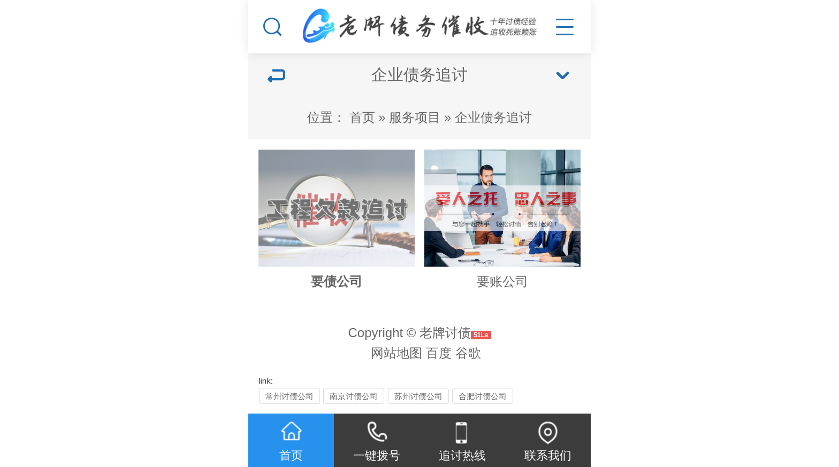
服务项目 (414, 117)
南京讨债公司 (354, 396)
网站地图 (396, 353)
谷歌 (468, 353)
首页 (362, 117)
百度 (439, 353)
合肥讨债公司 (483, 396)
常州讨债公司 (289, 396)
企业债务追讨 (493, 117)
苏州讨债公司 (418, 396)
